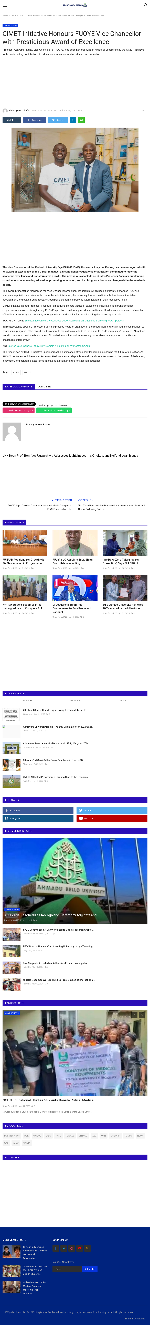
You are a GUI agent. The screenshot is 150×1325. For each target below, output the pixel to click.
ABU (94, 1135)
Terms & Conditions (135, 1318)
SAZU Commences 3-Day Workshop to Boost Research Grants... (58, 929)
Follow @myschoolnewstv (53, 405)
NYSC (58, 1135)
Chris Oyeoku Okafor (16, 111)
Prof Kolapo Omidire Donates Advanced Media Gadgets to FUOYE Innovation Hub (40, 507)
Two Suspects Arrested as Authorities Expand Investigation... (56, 963)
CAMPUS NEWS (17, 15)
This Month (75, 700)
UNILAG (37, 1135)
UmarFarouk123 (10, 568)
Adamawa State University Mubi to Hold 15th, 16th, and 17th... (56, 743)
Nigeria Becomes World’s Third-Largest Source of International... (59, 980)
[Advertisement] (75, 82)
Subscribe (89, 1269)
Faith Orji (27, 781)
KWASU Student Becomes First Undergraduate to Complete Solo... (24, 606)
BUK (26, 1135)
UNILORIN (115, 1135)
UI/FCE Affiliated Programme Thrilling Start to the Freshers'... (56, 777)
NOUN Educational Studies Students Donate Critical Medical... (50, 1100)
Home (5, 15)
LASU (48, 1135)
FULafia (129, 1135)
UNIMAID (83, 1135)
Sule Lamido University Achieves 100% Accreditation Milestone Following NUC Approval (74, 320)
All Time (123, 700)
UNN (103, 1135)
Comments (45, 386)
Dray (25, 950)
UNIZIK (26, 1142)
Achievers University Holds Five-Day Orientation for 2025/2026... (58, 726)
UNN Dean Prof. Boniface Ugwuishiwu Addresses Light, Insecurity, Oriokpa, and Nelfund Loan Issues (70, 455)
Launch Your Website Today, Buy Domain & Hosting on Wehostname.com (49, 345)
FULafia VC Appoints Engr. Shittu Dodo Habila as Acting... (72, 561)
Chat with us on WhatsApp (56, 410)
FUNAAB (70, 1135)
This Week (26, 700)
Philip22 (26, 730)
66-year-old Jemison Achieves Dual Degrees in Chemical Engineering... (35, 1252)
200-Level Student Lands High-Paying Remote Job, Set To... (55, 710)
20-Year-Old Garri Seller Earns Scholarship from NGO (53, 760)
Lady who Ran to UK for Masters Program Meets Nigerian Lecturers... (34, 1288)
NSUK (140, 1135)
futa (6, 1142)
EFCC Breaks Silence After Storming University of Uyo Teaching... (59, 946)
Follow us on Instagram (21, 410)
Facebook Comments (18, 386)
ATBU (16, 1142)
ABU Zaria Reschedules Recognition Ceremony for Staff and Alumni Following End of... (111, 507)
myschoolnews (12, 1135)
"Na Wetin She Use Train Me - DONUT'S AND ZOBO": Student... (35, 1270)
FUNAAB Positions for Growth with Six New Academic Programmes (24, 561)
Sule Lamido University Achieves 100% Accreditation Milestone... (123, 606)
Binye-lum (27, 714)
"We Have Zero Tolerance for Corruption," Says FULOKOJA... (121, 561)
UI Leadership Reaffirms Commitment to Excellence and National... (71, 608)
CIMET (16, 372)
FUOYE (27, 372)
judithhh (27, 967)
